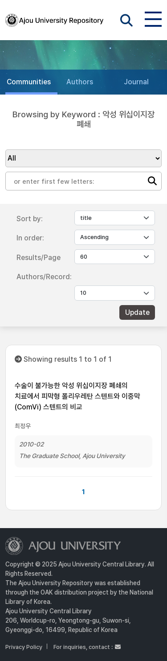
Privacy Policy (23, 647)
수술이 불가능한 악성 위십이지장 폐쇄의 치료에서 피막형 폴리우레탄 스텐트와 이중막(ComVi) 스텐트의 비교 (77, 396)
